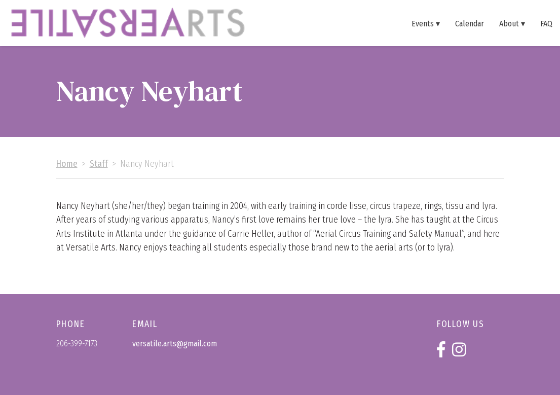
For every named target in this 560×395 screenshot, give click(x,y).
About (509, 23)
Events (423, 23)
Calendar (469, 23)
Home (67, 164)
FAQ (546, 23)
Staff (99, 164)
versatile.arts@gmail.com (174, 343)
